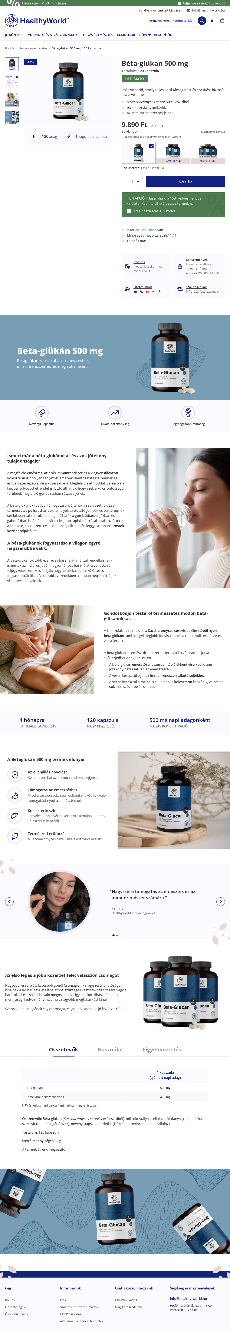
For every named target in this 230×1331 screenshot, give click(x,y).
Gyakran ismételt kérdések (160, 10)
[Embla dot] (113, 935)
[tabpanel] (115, 1104)
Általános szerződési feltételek (81, 1321)
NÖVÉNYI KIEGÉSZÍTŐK (155, 35)
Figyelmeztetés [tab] (162, 1049)
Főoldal (10, 48)
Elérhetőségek (15, 1307)
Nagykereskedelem (128, 1307)
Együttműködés (126, 1300)
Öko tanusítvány (16, 1314)
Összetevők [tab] (63, 1049)
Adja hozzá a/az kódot (204, 3)
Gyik (63, 1300)
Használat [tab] (110, 1049)
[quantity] (132, 181)
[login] (212, 20)
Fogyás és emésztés (33, 48)
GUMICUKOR (126, 35)
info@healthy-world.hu (206, 10)
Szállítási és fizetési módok (79, 1307)
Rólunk (10, 1300)
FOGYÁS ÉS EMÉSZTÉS (97, 35)
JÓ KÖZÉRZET (14, 35)
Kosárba (185, 181)
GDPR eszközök (70, 1314)
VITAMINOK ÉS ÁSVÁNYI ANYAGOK (52, 35)
